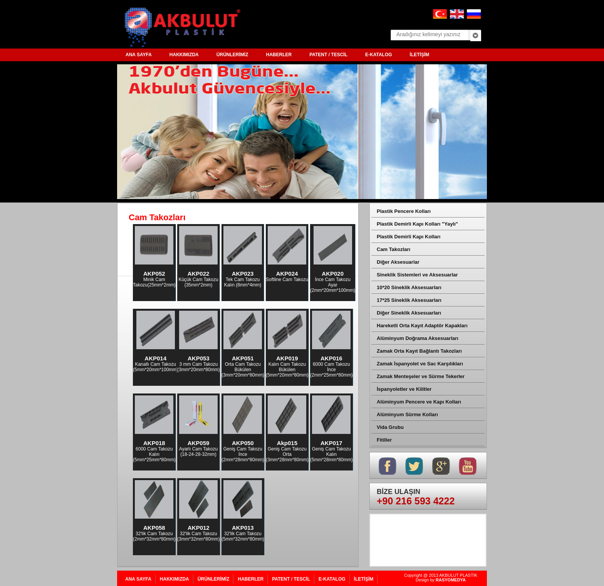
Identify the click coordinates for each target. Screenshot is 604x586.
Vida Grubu (390, 427)
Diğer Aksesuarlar (398, 262)
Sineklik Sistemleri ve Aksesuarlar (417, 275)
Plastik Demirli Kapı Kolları (408, 236)
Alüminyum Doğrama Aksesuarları (417, 338)
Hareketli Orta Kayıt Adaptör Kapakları (422, 325)
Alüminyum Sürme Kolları (407, 414)
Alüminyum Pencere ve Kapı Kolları (419, 402)
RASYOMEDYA (451, 580)
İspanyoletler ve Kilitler (404, 389)
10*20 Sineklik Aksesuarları (409, 287)
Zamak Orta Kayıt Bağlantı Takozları (419, 351)
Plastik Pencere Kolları (404, 211)
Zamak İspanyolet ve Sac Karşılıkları (420, 364)
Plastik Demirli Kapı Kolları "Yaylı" (417, 224)
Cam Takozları (393, 249)
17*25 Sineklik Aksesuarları (409, 300)
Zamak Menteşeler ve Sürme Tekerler (421, 376)
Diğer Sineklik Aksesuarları (409, 313)
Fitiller (384, 440)
